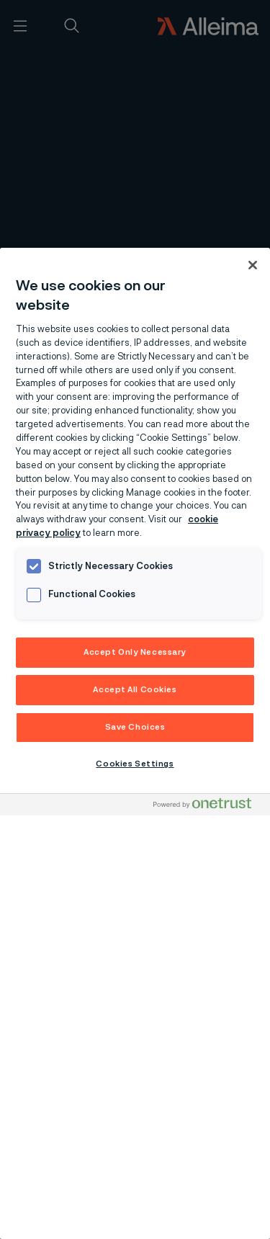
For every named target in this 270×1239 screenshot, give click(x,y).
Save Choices (135, 727)
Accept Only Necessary (135, 652)
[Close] (253, 265)
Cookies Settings (135, 764)
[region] (135, 743)
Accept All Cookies (134, 690)
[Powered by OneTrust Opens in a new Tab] (208, 806)
